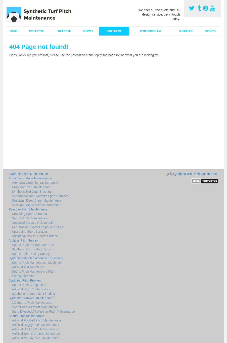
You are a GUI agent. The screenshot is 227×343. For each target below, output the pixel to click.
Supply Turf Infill (23, 276)
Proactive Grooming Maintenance (35, 182)
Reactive (64, 31)
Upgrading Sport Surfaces (30, 231)
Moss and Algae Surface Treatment (36, 205)
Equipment (113, 31)
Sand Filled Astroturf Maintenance (35, 307)
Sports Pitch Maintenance (26, 316)
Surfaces (186, 31)
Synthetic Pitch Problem (25, 280)
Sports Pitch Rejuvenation (30, 218)
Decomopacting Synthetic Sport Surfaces (40, 196)
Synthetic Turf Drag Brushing (32, 191)
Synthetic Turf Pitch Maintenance (195, 174)
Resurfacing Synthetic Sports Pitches (37, 227)
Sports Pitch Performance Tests (33, 245)
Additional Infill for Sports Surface (35, 236)
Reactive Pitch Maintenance (28, 209)
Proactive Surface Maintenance (30, 178)
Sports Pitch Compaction (29, 285)
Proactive (36, 31)
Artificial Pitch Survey (23, 240)
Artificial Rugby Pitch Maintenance (35, 325)
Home (14, 31)
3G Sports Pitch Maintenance (32, 302)
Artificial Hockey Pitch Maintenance (36, 329)
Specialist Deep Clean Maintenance (36, 200)
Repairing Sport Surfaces (29, 214)
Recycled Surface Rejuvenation (33, 222)
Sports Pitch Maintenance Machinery (37, 262)
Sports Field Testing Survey (31, 254)
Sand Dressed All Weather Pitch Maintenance (43, 311)
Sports (210, 31)
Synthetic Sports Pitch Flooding (33, 293)
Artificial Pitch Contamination (31, 289)
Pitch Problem (150, 31)
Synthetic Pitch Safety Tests (31, 249)
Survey (88, 31)
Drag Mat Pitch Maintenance (31, 187)
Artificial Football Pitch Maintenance (36, 320)
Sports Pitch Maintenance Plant (33, 271)
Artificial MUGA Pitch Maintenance (35, 338)
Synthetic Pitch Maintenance (28, 174)
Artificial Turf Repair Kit (27, 267)
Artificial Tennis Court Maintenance (36, 333)
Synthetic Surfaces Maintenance (31, 298)
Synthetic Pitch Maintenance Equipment (36, 258)
